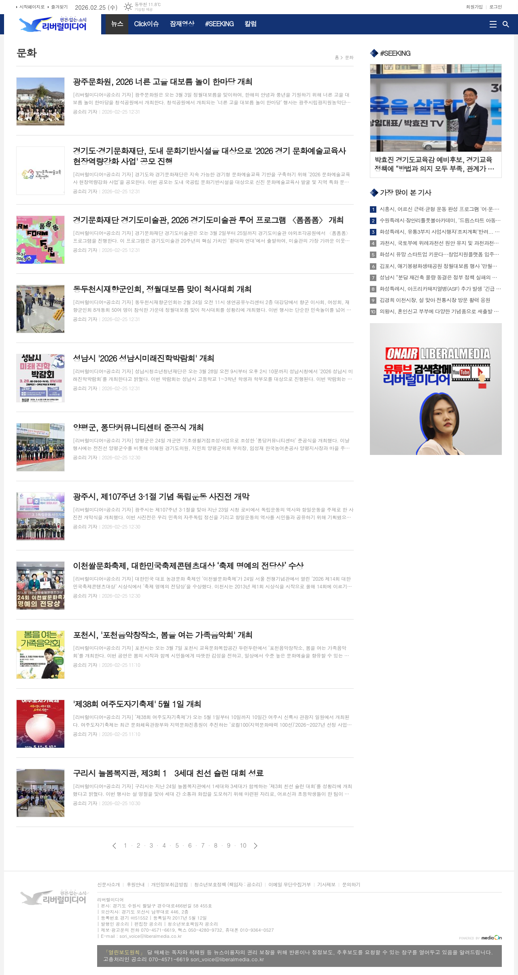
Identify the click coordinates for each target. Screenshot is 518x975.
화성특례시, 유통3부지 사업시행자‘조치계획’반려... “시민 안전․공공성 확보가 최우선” (441, 231)
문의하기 (351, 885)
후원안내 (135, 885)
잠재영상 (182, 23)
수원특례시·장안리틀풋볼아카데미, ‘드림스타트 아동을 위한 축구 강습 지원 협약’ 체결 (441, 220)
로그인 (495, 7)
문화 (349, 57)
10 (243, 845)
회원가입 (474, 7)
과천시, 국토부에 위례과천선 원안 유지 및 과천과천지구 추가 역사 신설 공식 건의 (441, 243)
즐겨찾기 (59, 7)
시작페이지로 (32, 7)
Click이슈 (146, 23)
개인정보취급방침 (169, 885)
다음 (255, 845)
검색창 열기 (506, 24)
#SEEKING (219, 23)
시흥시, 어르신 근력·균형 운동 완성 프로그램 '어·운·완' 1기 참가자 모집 (441, 209)
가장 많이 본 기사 (405, 193)
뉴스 (117, 23)
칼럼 (250, 23)
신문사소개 (108, 885)
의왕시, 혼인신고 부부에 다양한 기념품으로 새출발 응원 (441, 311)
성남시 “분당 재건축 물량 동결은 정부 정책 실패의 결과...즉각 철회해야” (441, 277)
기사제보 (326, 885)
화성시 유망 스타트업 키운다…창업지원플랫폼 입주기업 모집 (441, 254)
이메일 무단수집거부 (289, 885)
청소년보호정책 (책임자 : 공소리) (228, 885)
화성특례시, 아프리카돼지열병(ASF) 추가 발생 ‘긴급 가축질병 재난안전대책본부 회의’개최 (441, 288)
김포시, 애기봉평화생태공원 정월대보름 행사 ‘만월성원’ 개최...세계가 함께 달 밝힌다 (441, 266)
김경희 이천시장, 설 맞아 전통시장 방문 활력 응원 (435, 300)
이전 (114, 845)
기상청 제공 (143, 9)
